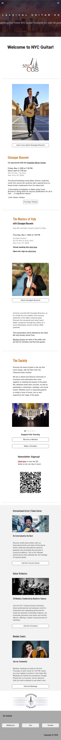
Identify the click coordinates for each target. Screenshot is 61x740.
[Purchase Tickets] (30, 202)
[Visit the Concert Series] (30, 563)
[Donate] (50, 725)
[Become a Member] (30, 439)
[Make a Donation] (30, 446)
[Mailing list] (10, 725)
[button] (2, 3)
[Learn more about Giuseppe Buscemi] (30, 145)
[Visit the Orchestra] (30, 626)
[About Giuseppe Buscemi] (30, 300)
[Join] (30, 725)
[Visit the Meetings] (30, 686)
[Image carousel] (30, 417)
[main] (30, 47)
